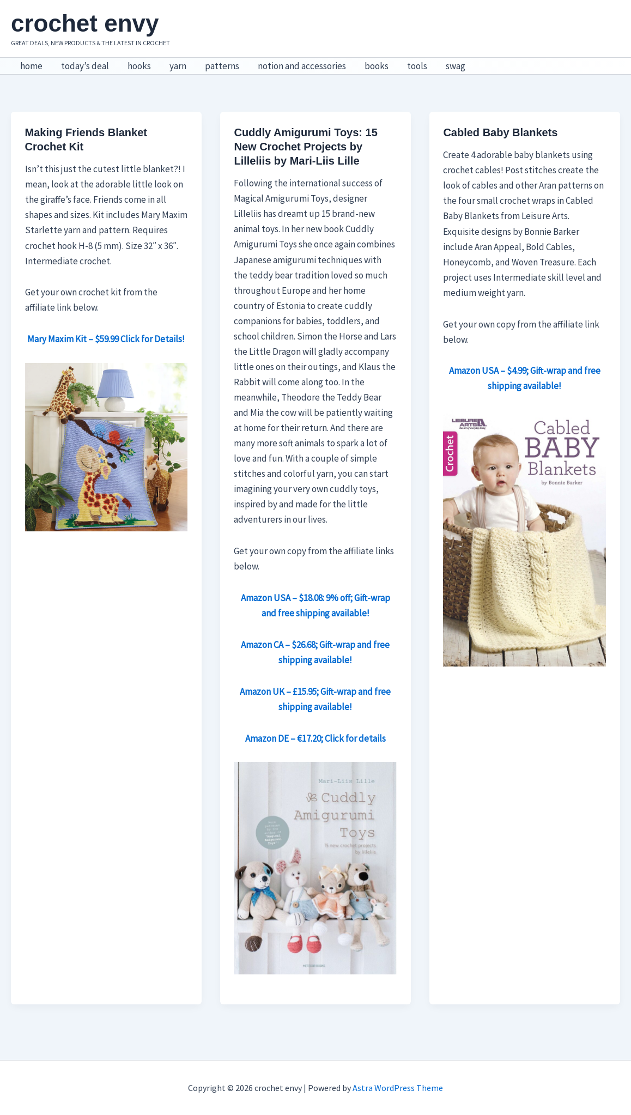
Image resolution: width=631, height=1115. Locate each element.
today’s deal (85, 66)
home (31, 66)
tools (417, 66)
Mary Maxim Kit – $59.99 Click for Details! (106, 339)
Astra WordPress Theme (398, 1087)
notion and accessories (302, 66)
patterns (222, 66)
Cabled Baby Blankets (500, 132)
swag (455, 66)
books (377, 66)
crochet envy (85, 23)
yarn (177, 66)
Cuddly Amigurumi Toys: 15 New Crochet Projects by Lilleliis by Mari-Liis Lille (305, 146)
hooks (139, 66)
